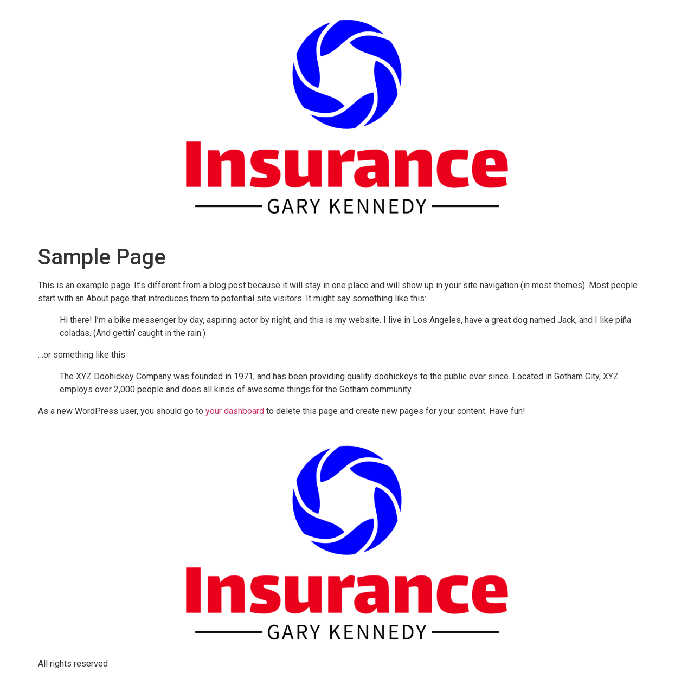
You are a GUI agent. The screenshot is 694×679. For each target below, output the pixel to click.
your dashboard (234, 411)
